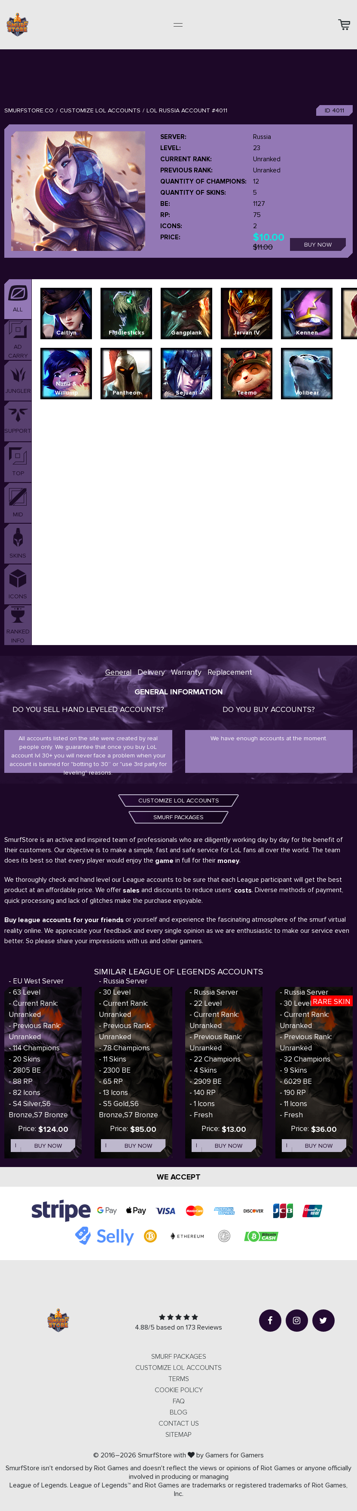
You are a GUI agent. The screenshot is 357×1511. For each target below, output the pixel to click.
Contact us (179, 1423)
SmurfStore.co (29, 110)
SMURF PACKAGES (178, 817)
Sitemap (178, 1434)
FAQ (179, 1401)
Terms (178, 1378)
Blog (178, 1412)
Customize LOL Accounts (100, 110)
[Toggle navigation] (178, 25)
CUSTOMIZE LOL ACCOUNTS (178, 800)
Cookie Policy (179, 1390)
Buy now (318, 244)
